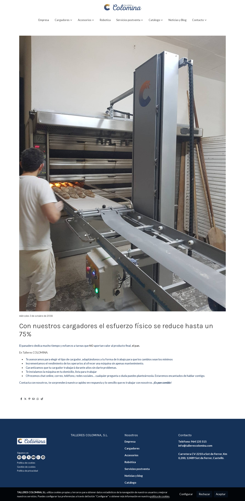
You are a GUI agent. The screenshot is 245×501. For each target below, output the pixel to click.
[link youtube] (33, 457)
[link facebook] (19, 457)
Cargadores (132, 448)
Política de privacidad (27, 470)
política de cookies (159, 496)
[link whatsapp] (38, 457)
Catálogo (130, 482)
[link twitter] (29, 457)
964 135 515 (199, 441)
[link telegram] (43, 457)
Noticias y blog (134, 475)
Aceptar (221, 494)
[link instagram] (24, 457)
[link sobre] (42, 442)
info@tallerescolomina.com (195, 445)
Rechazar (204, 494)
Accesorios (131, 455)
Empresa (130, 441)
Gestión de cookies (26, 467)
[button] (63, 20)
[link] (122, 7)
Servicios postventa (137, 469)
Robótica (130, 462)
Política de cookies (26, 462)
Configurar (186, 494)
